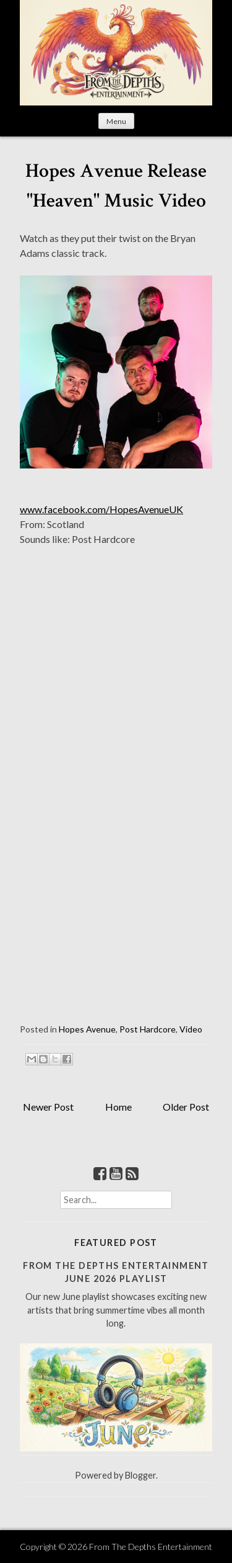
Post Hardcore (147, 1029)
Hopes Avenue (87, 1029)
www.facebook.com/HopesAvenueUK (101, 509)
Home (118, 1107)
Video (190, 1029)
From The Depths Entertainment (150, 1546)
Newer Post (48, 1107)
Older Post (186, 1107)
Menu (116, 121)
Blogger (140, 1475)
